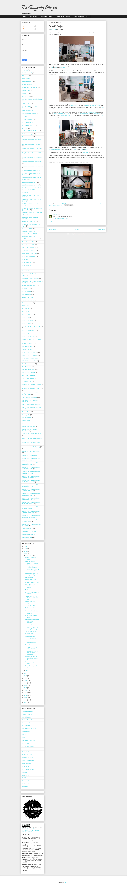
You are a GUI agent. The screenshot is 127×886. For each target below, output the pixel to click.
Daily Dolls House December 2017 (31, 153)
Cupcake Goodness (27, 137)
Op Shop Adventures (28, 369)
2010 (25, 692)
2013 (25, 685)
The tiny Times (26, 412)
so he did (53, 29)
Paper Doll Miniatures (28, 760)
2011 (25, 690)
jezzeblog (24, 737)
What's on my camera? (28, 534)
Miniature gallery (27, 323)
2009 (25, 695)
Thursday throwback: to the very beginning (31, 628)
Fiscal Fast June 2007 (28, 242)
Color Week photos (27, 110)
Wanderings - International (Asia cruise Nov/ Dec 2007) (31, 459)
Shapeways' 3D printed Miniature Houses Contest (31, 393)
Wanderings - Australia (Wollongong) (32, 451)
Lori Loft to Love (26, 294)
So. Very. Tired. (29, 625)
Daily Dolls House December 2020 (31, 161)
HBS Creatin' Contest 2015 (29, 253)
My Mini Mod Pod (27, 754)
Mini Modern (25, 743)
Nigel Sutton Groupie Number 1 (31, 358)
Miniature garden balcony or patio (31, 326)
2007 (25, 700)
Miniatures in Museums (28, 336)
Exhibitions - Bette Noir (28, 236)
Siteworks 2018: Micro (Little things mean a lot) (31, 658)
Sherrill (55, 214)
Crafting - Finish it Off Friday (30, 131)
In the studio (28, 645)
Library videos (26, 288)
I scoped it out (29, 577)
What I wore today (27, 528)
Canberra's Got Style (28, 720)
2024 (25, 546)
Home (24, 16)
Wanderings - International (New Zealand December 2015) (31, 476)
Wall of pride (33, 16)
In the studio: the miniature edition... (31, 641)
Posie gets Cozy (26, 766)
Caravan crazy (26, 103)
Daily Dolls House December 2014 (31, 144)
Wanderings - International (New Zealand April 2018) (31, 468)
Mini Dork (58, 109)
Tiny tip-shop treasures (31, 631)
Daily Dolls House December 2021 (31, 166)
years (86, 149)
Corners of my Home (28, 122)
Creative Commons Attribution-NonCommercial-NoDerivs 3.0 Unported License (30, 830)
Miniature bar (26, 311)
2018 (25, 673)
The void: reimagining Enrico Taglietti (31, 648)
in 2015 (98, 105)
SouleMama (25, 778)
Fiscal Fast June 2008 (28, 245)
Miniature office (26, 333)
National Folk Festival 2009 (29, 352)
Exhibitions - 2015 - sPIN (29, 221)
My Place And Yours (28, 349)
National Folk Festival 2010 (29, 355)
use (52, 67)
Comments (27, 29)
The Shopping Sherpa (39, 8)
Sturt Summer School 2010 (29, 397)
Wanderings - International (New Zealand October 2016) (31, 511)
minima (24, 749)
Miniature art (25, 308)
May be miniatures (27, 303)
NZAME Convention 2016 (29, 361)
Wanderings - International (29, 455)
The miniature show (30, 638)
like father (85, 152)
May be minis (26, 305)
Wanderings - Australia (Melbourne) (32, 438)
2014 (25, 683)
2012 (25, 688)
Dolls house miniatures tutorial (30, 185)
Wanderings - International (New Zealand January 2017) (31, 481)
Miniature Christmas (28, 320)
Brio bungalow (26, 96)
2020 (25, 551)
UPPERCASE (26, 783)
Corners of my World (28, 125)
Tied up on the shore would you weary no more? (31, 597)
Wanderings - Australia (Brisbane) (31, 433)
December (29, 555)
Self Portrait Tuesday (28, 378)
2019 (25, 553)
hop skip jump (26, 725)
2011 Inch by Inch (27, 73)
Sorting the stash (30, 605)
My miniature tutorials (46, 16)
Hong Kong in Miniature (28, 256)
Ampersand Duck (27, 714)
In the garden (26, 259)
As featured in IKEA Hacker (30, 87)
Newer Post (52, 229)
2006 (25, 702)
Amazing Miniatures (27, 711)
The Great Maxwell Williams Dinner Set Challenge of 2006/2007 (32, 408)
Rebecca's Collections (28, 769)
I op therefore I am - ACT (29, 728)
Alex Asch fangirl (27, 81)
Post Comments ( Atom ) (80, 234)
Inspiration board (27, 271)
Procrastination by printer (32, 582)
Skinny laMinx (26, 775)
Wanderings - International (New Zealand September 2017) (31, 516)
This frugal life (26, 415)
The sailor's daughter (31, 567)
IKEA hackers (26, 731)
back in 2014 (73, 105)
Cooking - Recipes (27, 119)
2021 (25, 548)
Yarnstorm (25, 786)
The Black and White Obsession (31, 404)
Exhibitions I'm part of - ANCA (30, 239)
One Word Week (27, 367)
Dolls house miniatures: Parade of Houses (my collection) (31, 188)
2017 (25, 676)
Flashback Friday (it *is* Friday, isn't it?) (31, 574)
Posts (25, 26)
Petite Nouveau (26, 763)
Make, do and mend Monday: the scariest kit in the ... (31, 563)
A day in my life (26, 78)
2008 (25, 697)
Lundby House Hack (28, 297)
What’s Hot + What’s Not (29, 531)
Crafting (24, 128)
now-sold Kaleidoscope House (61, 113)
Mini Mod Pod (96, 113)
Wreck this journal (27, 537)
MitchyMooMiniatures (28, 752)
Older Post (101, 229)
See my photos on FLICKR (81, 16)
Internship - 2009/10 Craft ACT (30, 278)
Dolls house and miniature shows (31, 170)
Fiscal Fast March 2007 (28, 247)
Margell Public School (28, 300)
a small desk (86, 113)
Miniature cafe (26, 317)
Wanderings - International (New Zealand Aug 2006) (31, 472)
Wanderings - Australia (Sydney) (31, 447)
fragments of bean (27, 723)
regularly (62, 67)
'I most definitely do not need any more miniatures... (31, 652)
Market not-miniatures (31, 590)
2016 (25, 678)
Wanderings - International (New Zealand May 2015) (31, 494)
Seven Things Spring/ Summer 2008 (32, 388)
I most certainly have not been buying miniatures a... (32, 621)
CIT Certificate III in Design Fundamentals (29, 107)
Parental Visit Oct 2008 (28, 372)
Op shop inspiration (30, 636)
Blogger (66, 882)
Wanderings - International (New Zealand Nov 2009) (31, 498)
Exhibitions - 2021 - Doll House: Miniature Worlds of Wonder (31, 232)
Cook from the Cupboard (29, 113)
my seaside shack (66, 115)
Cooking (24, 116)
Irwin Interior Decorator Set (55, 149)
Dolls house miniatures (28, 182)
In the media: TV (27, 268)
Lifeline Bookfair (26, 291)
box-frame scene (72, 104)
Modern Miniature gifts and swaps (31, 339)
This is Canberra (27, 417)
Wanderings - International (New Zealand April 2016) (31, 463)
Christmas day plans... (31, 579)
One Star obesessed (28, 364)
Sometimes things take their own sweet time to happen (31, 612)
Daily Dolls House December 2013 (31, 139)
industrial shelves (91, 112)
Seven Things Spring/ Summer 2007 (32, 384)
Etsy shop (25, 192)
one (56, 67)
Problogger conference (28, 375)
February (28, 670)
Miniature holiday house (29, 330)
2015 (25, 680)
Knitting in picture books (29, 285)
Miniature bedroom (27, 314)
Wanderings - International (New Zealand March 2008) (31, 490)
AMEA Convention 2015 (29, 84)
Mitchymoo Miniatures (90, 105)
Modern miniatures (58, 205)
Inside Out (25, 734)
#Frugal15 (25, 70)
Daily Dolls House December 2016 (31, 148)
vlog (23, 423)
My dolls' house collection (63, 16)
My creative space (27, 346)
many (75, 149)
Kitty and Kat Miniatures (28, 740)
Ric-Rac (24, 772)
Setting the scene (27, 381)
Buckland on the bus (31, 633)
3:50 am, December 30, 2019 (60, 218)
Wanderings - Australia (28, 426)
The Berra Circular (27, 781)
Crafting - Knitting (27, 134)
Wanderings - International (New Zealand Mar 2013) (31, 485)
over (82, 149)
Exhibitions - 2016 (27, 229)
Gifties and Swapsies (28, 250)
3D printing (25, 76)
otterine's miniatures (27, 757)
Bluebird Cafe (26, 90)
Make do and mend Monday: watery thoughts (30, 586)
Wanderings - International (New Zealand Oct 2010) (31, 503)
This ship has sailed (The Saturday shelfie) (32, 570)
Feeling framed (29, 608)
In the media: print (27, 262)
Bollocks (24, 93)
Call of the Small (26, 717)
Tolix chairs (80, 113)
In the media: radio (27, 265)
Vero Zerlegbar (26, 420)
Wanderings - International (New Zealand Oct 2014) (31, 507)
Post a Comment (55, 221)
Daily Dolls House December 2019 (81, 203)
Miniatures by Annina (28, 746)
